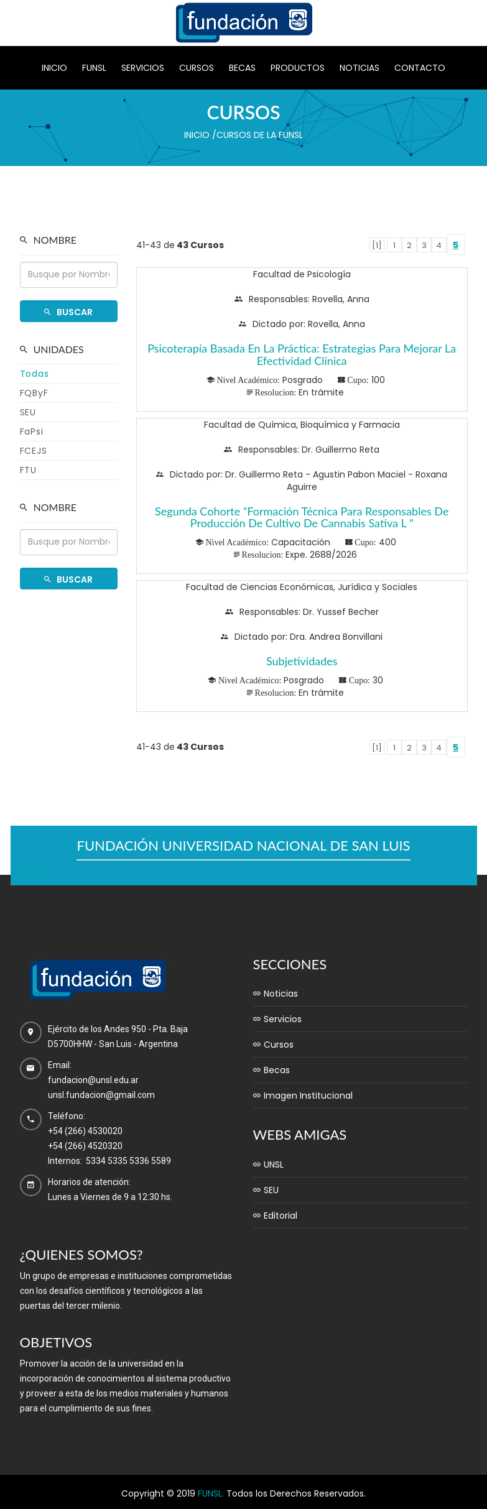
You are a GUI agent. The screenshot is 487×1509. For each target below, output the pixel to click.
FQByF (34, 393)
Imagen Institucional (303, 1095)
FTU (28, 470)
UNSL (268, 1164)
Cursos (196, 68)
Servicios (142, 68)
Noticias (359, 68)
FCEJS (33, 451)
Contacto (419, 68)
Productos (298, 68)
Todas (34, 373)
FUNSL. (211, 1493)
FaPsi (32, 431)
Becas (242, 68)
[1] (377, 245)
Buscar (68, 312)
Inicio (54, 68)
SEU (28, 412)
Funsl (94, 68)
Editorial (275, 1215)
